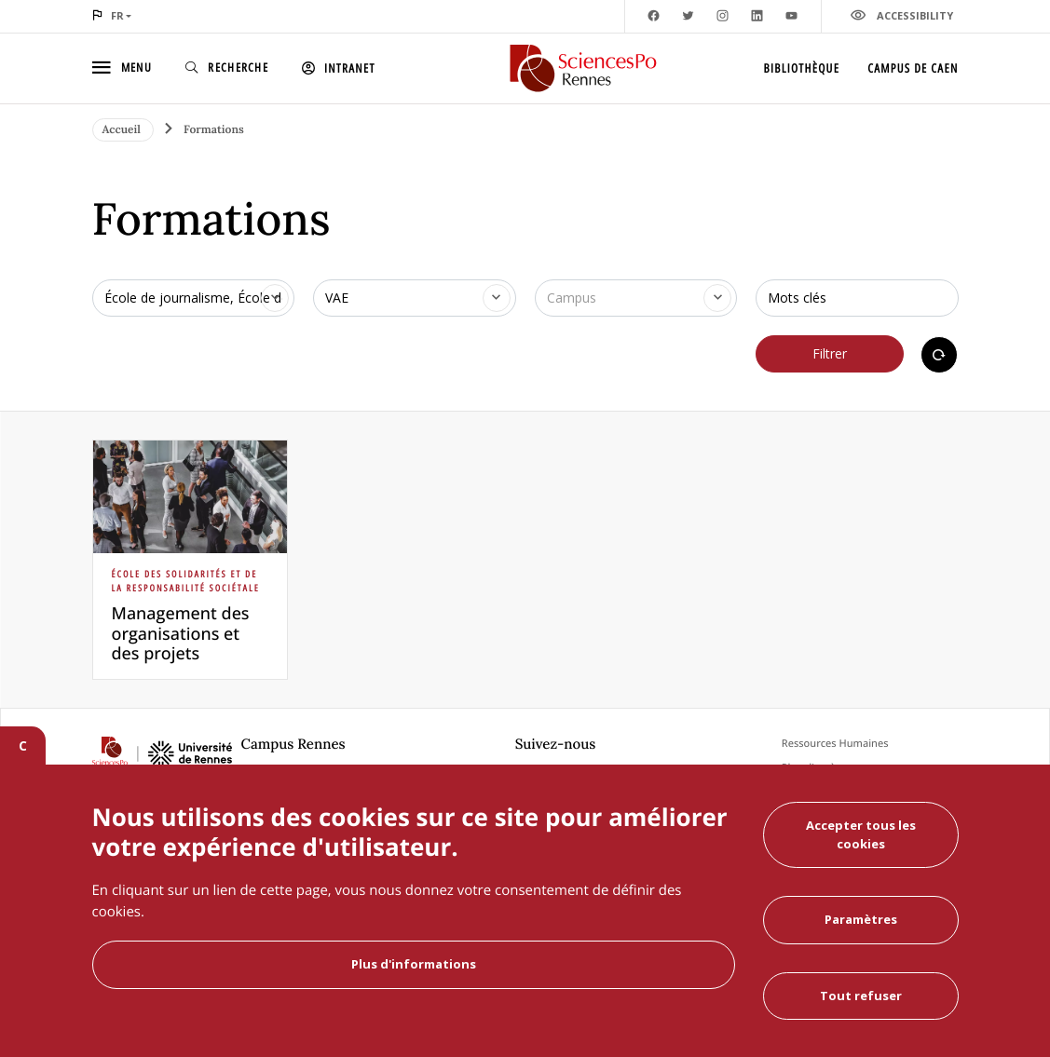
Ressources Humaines (835, 744)
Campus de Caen (912, 68)
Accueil (123, 130)
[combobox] (193, 298)
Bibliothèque (802, 68)
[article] (190, 560)
